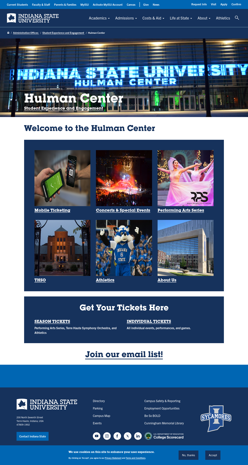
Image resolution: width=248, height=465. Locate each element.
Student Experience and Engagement (63, 32)
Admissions (124, 18)
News (156, 4)
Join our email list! (124, 355)
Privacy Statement (113, 458)
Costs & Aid (151, 18)
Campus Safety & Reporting (162, 401)
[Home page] (8, 33)
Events (97, 423)
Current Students (17, 4)
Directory (99, 401)
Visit (213, 4)
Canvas (131, 4)
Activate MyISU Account (108, 4)
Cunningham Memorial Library (164, 423)
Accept (213, 455)
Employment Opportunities (161, 408)
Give (146, 4)
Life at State (179, 18)
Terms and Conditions (135, 458)
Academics (98, 18)
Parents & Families (65, 4)
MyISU (84, 4)
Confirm (236, 4)
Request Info (199, 4)
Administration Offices (26, 32)
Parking (98, 408)
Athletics (223, 18)
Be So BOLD (152, 416)
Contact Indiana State (32, 436)
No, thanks (188, 455)
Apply (223, 4)
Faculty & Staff (41, 4)
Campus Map (101, 416)
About (202, 18)
